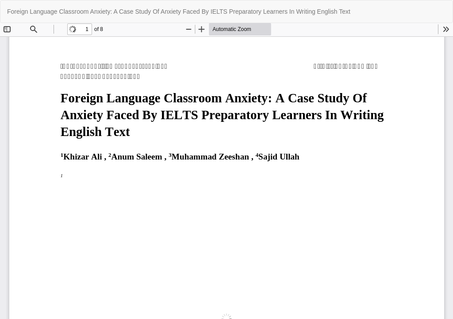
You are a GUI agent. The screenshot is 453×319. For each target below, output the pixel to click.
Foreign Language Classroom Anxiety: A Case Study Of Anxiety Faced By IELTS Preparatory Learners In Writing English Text (178, 11)
